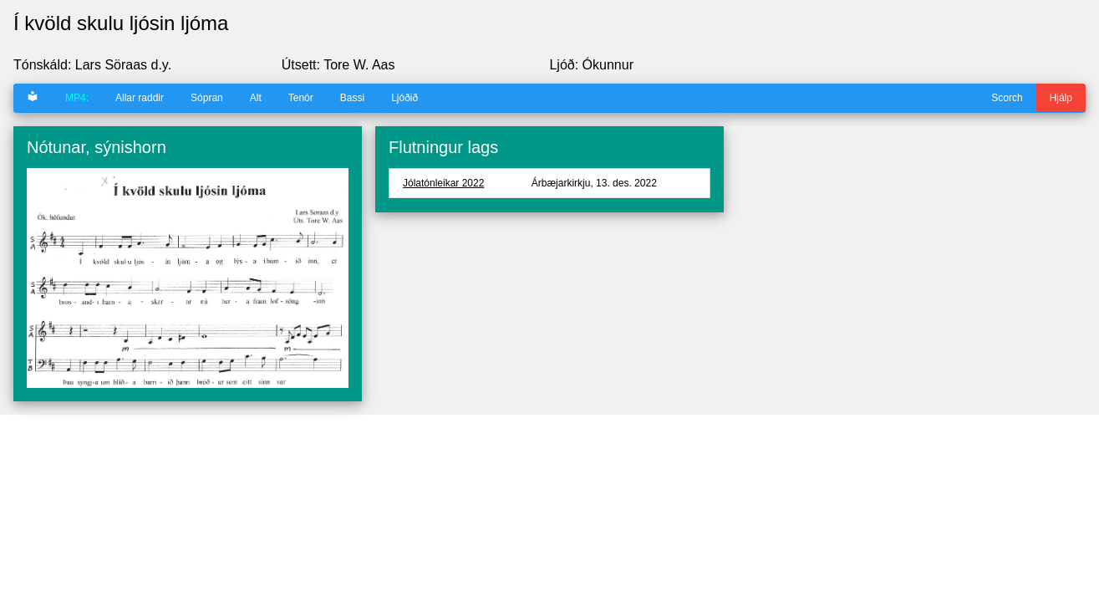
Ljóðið (404, 98)
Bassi (352, 98)
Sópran (207, 98)
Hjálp (1061, 98)
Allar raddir (139, 98)
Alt (256, 98)
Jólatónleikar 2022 (443, 183)
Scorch (1006, 98)
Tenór (300, 98)
